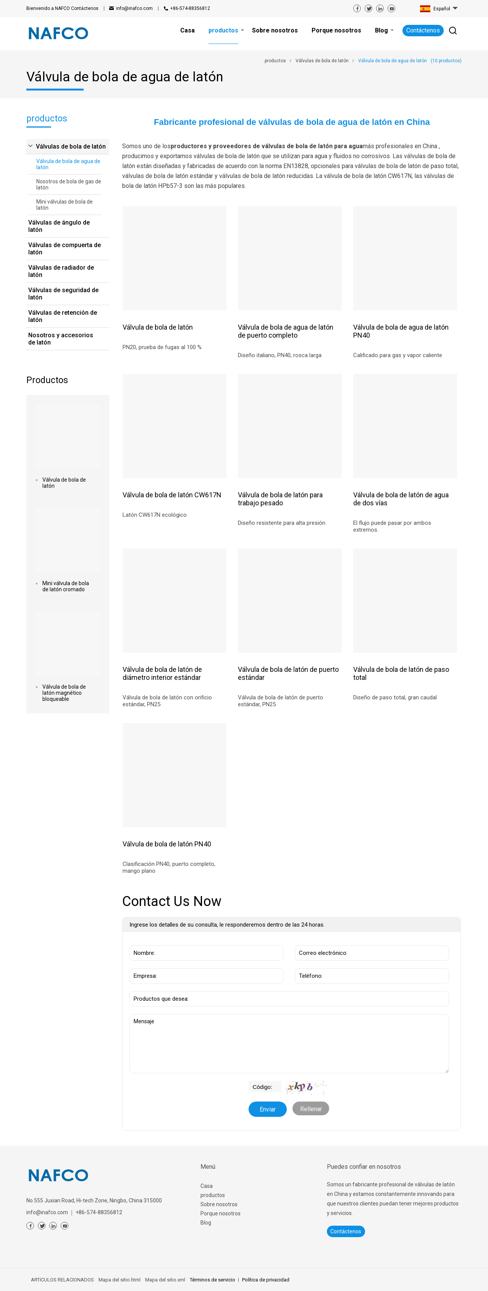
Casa (206, 1186)
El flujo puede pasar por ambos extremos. (392, 526)
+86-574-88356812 (190, 8)
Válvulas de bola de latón (71, 146)
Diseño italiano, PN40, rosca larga (280, 355)
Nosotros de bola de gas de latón (68, 184)
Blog (205, 1223)
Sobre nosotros (219, 1204)
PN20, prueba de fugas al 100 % (162, 347)
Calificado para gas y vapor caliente (397, 355)
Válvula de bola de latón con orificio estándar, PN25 (167, 701)
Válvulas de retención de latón (62, 316)
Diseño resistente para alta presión (281, 522)
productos (212, 1195)
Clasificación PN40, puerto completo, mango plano (169, 867)
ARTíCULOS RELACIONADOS (62, 1280)
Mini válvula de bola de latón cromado (65, 586)
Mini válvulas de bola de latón (64, 205)
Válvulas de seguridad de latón (63, 293)
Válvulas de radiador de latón (61, 271)
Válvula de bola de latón (64, 483)
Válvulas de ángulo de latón (59, 226)
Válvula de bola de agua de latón (68, 164)
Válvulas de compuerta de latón (64, 248)
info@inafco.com (134, 8)
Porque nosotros (220, 1213)
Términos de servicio (212, 1280)
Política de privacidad (265, 1280)
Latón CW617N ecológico (155, 514)
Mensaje (289, 1043)
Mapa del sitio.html (120, 1280)
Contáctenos (62, 8)
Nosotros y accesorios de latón (60, 339)
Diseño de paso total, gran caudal (395, 697)
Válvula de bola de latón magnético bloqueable (64, 693)
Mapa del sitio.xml (165, 1280)
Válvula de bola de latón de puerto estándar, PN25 (280, 701)
